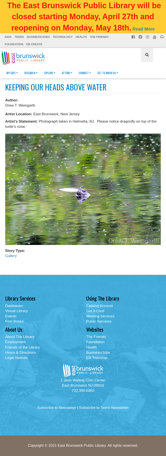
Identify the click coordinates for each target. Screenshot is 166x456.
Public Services (98, 321)
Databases (14, 306)
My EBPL (12, 73)
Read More (143, 29)
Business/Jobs (38, 36)
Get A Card (95, 311)
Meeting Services (100, 316)
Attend (67, 73)
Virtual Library (16, 311)
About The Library (19, 337)
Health (81, 36)
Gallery (11, 256)
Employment (15, 342)
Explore (49, 73)
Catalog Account (99, 306)
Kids (8, 36)
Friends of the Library (22, 347)
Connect (85, 73)
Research (31, 73)
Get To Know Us (107, 73)
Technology (63, 36)
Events (10, 316)
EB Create (34, 44)
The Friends (99, 36)
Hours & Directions (20, 352)
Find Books (14, 321)
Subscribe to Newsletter (56, 408)
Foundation (14, 44)
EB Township (96, 358)
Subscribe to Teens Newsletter (104, 408)
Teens (19, 36)
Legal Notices (16, 358)
